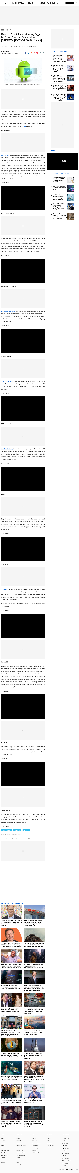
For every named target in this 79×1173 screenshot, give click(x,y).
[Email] (40, 52)
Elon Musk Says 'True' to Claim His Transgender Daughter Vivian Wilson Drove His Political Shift (11, 1009)
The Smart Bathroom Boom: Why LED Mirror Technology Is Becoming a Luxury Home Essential (60, 217)
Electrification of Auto (21, 1145)
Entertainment (4, 1155)
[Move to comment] (43, 52)
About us (34, 1138)
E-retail (18, 1138)
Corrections (34, 1150)
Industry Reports (20, 1164)
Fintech (18, 1162)
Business (3, 1145)
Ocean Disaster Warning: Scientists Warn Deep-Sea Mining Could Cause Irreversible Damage (11, 1078)
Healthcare (19, 1143)
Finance (18, 1147)
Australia (49, 1138)
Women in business (21, 1155)
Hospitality (19, 1140)
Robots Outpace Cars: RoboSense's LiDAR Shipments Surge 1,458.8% (59, 179)
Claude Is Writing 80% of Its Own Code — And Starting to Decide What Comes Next (33, 1100)
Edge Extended (6, 381)
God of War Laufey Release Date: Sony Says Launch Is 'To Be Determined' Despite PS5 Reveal (33, 966)
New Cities (19, 1160)
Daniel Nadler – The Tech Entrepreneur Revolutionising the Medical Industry (58, 197)
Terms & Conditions (36, 1143)
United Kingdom (50, 1145)
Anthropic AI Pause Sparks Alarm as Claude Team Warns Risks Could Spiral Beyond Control (59, 68)
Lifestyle (3, 1157)
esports (18, 1157)
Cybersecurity (20, 1150)
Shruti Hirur (6, 51)
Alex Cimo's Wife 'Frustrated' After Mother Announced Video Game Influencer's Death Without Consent (11, 966)
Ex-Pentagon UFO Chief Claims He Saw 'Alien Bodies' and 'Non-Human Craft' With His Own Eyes (34, 945)
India (48, 1140)
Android (23, 126)
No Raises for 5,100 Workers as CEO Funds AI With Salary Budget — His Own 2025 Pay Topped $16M (11, 945)
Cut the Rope (5, 155)
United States (50, 1147)
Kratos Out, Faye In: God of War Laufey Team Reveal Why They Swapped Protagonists (33, 1032)
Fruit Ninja (4, 589)
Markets (3, 1143)
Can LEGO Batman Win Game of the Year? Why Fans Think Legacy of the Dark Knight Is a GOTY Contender (59, 97)
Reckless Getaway (7, 449)
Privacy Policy (35, 1145)
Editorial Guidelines (34, 839)
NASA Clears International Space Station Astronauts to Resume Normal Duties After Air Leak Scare (59, 78)
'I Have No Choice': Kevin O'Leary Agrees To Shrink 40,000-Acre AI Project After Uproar (60, 88)
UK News (3, 1140)
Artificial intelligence (21, 1152)
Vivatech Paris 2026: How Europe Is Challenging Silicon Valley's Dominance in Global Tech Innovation (59, 207)
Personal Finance (5, 1150)
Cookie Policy (35, 1147)
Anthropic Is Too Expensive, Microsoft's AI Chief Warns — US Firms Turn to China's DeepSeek (10, 987)
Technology (3, 1152)
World (2, 1138)
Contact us (34, 1140)
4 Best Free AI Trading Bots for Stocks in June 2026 (59, 187)
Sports (2, 1160)
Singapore (49, 1143)
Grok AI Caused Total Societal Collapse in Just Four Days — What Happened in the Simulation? (11, 1055)
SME (2, 1147)
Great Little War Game (8, 311)
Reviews (3, 1162)
